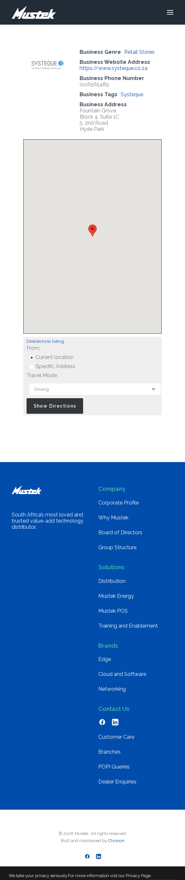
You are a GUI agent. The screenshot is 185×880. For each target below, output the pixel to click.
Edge (104, 659)
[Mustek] (34, 12)
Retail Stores (139, 52)
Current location (51, 357)
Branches (109, 752)
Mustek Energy (116, 596)
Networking (112, 689)
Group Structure (117, 547)
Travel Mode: (42, 375)
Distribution (111, 581)
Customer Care (116, 737)
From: (33, 348)
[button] (170, 12)
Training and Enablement (128, 626)
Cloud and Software (122, 674)
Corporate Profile (118, 503)
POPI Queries (114, 767)
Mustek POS (113, 611)
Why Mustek (113, 518)
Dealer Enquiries (117, 782)
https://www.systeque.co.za (113, 68)
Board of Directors (120, 532)
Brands (108, 645)
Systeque (132, 94)
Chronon (116, 840)
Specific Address (52, 366)
